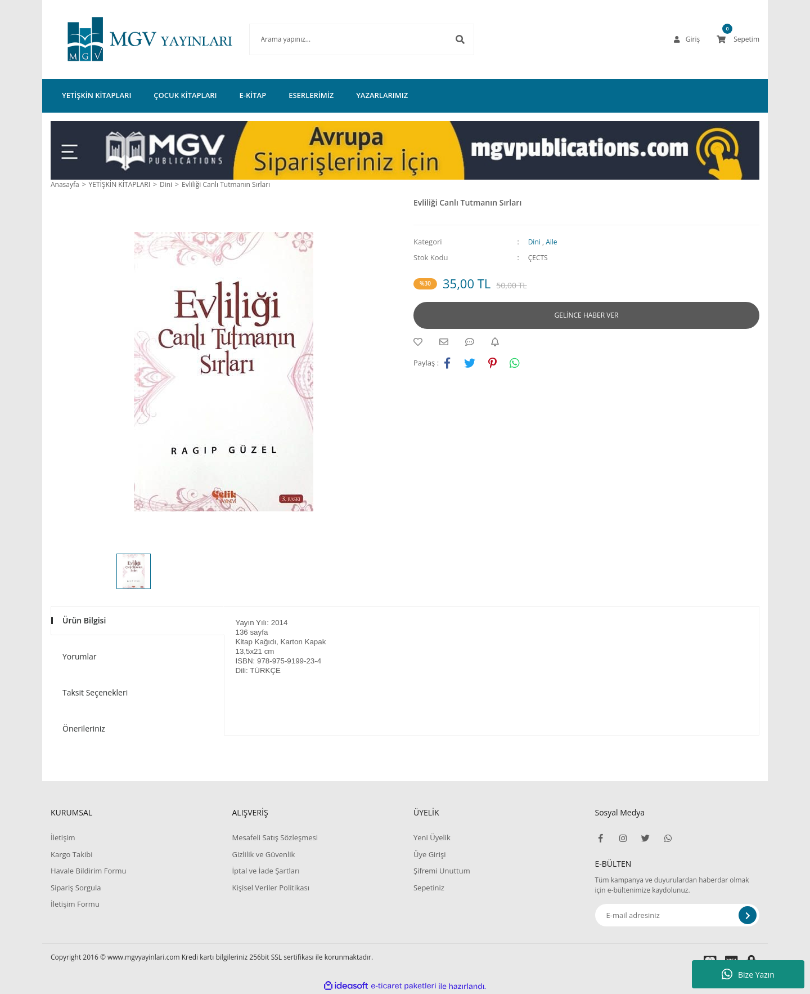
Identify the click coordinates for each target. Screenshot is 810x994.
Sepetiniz (428, 887)
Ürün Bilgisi (84, 620)
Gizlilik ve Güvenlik (263, 854)
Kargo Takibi (71, 854)
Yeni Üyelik (432, 837)
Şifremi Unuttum (441, 871)
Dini (534, 242)
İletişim (63, 837)
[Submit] (748, 915)
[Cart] (738, 39)
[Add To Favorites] (420, 341)
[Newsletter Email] (677, 915)
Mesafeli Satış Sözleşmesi (275, 837)
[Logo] (133, 39)
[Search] (344, 39)
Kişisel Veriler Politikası (270, 887)
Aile (551, 242)
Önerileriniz (83, 728)
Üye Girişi (429, 854)
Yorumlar (79, 656)
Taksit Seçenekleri (95, 692)
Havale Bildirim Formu (89, 871)
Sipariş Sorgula (76, 887)
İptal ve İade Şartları (265, 871)
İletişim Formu (75, 904)
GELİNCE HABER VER (587, 315)
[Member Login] (687, 39)
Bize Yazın (748, 974)
